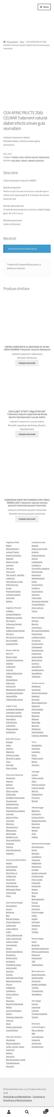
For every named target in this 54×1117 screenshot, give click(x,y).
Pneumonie (37, 958)
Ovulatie (10, 843)
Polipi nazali (37, 758)
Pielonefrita (37, 794)
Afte (33, 1033)
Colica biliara (12, 929)
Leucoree (10, 820)
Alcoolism (10, 1040)
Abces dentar (37, 1030)
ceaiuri (24, 160)
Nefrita (35, 791)
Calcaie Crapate (13, 594)
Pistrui (35, 902)
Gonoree (10, 814)
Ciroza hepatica (13, 922)
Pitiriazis (36, 906)
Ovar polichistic (13, 840)
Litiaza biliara (12, 994)
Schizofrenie (37, 732)
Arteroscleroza (38, 555)
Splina (9, 1014)
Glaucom (36, 827)
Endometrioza (12, 804)
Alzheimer (36, 686)
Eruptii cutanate (39, 873)
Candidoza (36, 856)
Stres (8, 896)
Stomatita (36, 1043)
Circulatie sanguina (40, 568)
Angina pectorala (39, 549)
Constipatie (11, 945)
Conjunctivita (38, 817)
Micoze (35, 892)
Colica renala (37, 778)
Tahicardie (36, 598)
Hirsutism (36, 981)
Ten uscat (10, 572)
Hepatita (10, 752)
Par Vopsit (10, 621)
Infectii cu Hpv (12, 755)
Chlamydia (11, 794)
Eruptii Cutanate (13, 555)
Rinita (34, 761)
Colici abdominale (14, 935)
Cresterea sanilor (13, 712)
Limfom (35, 1010)
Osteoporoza (37, 650)
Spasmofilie (11, 696)
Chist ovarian (12, 791)
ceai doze (15, 160)
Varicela (9, 765)
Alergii (9, 863)
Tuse (8, 761)
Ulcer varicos (37, 608)
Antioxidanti (11, 866)
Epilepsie (36, 706)
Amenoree (10, 778)
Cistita (35, 775)
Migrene (35, 719)
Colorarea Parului (14, 624)
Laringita (36, 752)
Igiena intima (12, 817)
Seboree (9, 558)
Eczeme (35, 869)
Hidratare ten (12, 585)
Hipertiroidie (37, 978)
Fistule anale (37, 876)
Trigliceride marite (14, 699)
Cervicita (10, 788)
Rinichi (35, 801)
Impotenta (11, 719)
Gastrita (10, 971)
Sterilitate (10, 732)
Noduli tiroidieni (39, 984)
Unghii (35, 919)
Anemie (35, 545)
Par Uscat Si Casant (15, 637)
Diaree (9, 948)
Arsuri (34, 850)
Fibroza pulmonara (40, 951)
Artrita (35, 558)
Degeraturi (36, 863)
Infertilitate (11, 722)
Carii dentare (37, 1037)
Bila (8, 915)
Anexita (9, 781)
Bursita (35, 624)
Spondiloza (37, 673)
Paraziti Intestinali (14, 1004)
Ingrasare (10, 683)
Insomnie (36, 712)
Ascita (9, 909)
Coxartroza (37, 627)
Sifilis (34, 915)
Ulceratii (10, 1066)
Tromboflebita (38, 604)
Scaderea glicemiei (14, 693)
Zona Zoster (11, 768)
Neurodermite (38, 899)
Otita (34, 755)
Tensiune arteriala (40, 601)
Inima (34, 581)
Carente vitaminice (14, 660)
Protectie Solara (13, 591)
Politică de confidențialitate (17, 1096)
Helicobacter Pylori (14, 978)
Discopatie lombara (41, 630)
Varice (34, 611)
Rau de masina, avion (15, 1059)
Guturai (9, 748)
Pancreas (10, 1001)
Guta (22, 42)
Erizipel (9, 742)
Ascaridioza (11, 906)
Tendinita (36, 676)
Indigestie (10, 987)
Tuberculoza (37, 965)
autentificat (26, 264)
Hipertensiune (38, 578)
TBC (33, 961)
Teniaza (9, 1020)
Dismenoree (11, 801)
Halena (9, 1053)
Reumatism (44, 157)
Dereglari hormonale (15, 797)
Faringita (36, 748)
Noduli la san (12, 837)
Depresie (35, 696)
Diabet (15, 157)
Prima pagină (12, 42)
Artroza (35, 621)
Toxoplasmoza (12, 1063)
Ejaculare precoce (14, 716)
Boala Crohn (11, 657)
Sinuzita (35, 765)
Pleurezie (36, 955)
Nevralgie (36, 722)
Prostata (36, 797)
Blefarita (36, 811)
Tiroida (35, 987)
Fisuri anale (37, 879)
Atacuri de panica (40, 693)
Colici (8, 932)
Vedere (35, 837)
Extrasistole (37, 572)
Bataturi (35, 853)
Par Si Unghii (11, 640)
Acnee (8, 588)
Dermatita (36, 866)
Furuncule (36, 886)
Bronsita (35, 945)
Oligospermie (12, 729)
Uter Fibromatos (13, 850)
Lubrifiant (10, 725)
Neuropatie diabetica (15, 689)
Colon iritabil (12, 942)
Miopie (35, 830)
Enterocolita (11, 958)
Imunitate (10, 879)
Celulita (9, 663)
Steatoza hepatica (14, 1017)
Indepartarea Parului (15, 630)
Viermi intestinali (14, 1027)
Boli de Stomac (13, 919)
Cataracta (36, 814)
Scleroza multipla (40, 735)
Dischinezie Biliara (14, 951)
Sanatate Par (12, 644)
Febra (8, 745)
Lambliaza (11, 991)
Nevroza (35, 725)
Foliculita (36, 883)
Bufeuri (9, 784)
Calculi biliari (12, 1030)
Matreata (10, 627)
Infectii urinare (31, 157)
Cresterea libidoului (15, 709)
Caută (27, 1112)
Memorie (35, 716)
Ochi (34, 833)
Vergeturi (36, 925)
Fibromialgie (37, 709)
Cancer (35, 1004)
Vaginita (10, 853)
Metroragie (11, 833)
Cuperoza (36, 860)
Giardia (9, 974)
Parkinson (36, 729)
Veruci (34, 929)
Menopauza (11, 830)
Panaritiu (10, 1056)
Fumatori (10, 1050)
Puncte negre (37, 912)
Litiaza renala (38, 788)
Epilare (9, 601)
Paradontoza (37, 1046)
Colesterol (10, 666)
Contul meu (9, 1112)
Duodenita (11, 955)
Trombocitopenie (39, 1014)
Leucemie (36, 1007)
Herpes (35, 889)
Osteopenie (37, 647)
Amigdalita (37, 745)
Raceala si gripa (13, 758)
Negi (34, 896)
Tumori (35, 1017)
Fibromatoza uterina (15, 811)
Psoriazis (36, 909)
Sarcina (9, 847)
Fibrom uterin (12, 807)
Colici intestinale (13, 938)
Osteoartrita (37, 644)
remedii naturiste (36, 160)
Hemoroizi (36, 575)
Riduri (8, 545)
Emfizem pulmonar (40, 948)
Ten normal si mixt (14, 581)
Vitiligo (35, 932)
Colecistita (11, 925)
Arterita (35, 552)
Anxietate (36, 689)
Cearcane (10, 598)
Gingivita (36, 1040)
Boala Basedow (38, 974)
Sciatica (35, 663)
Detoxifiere (11, 869)
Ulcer (8, 1023)
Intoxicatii (11, 686)
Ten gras (10, 568)
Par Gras (10, 634)
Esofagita (10, 961)
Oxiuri (9, 997)
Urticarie (36, 922)
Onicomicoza (38, 847)
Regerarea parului (14, 617)
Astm (34, 942)
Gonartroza (37, 634)
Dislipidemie (11, 680)
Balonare (10, 912)
